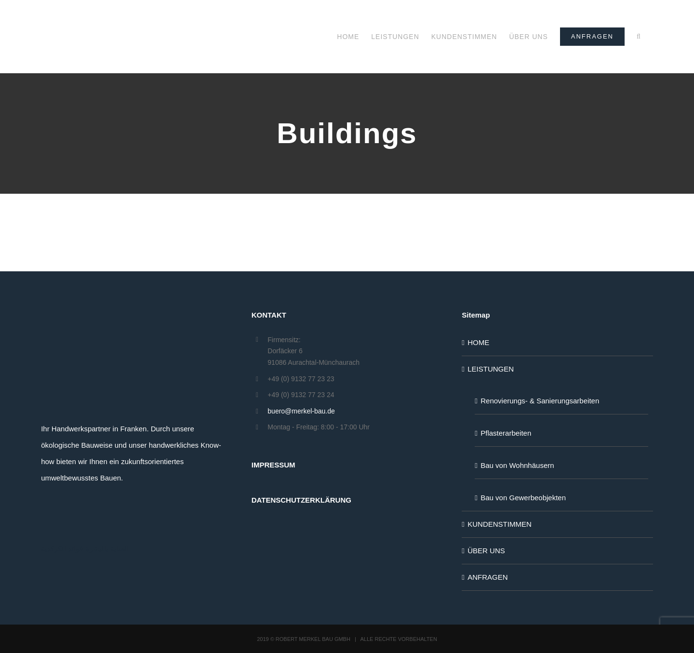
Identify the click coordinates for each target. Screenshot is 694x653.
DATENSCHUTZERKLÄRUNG (301, 500)
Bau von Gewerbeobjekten (523, 497)
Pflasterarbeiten (505, 433)
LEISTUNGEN (490, 369)
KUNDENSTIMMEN (499, 524)
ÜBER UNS (486, 550)
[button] (639, 36)
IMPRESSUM (273, 465)
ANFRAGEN (487, 577)
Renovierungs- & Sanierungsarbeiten (539, 401)
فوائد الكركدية (62, 549)
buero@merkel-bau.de (301, 411)
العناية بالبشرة (107, 549)
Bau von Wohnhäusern (517, 465)
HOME (478, 342)
